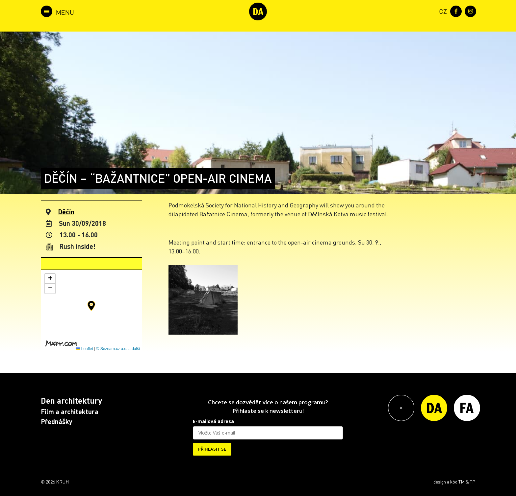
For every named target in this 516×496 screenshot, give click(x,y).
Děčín (66, 211)
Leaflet (84, 348)
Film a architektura (69, 411)
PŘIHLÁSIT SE (212, 449)
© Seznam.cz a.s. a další (118, 348)
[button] (91, 306)
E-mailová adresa (213, 421)
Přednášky (56, 421)
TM (461, 481)
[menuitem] (441, 10)
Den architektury (71, 400)
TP (472, 481)
